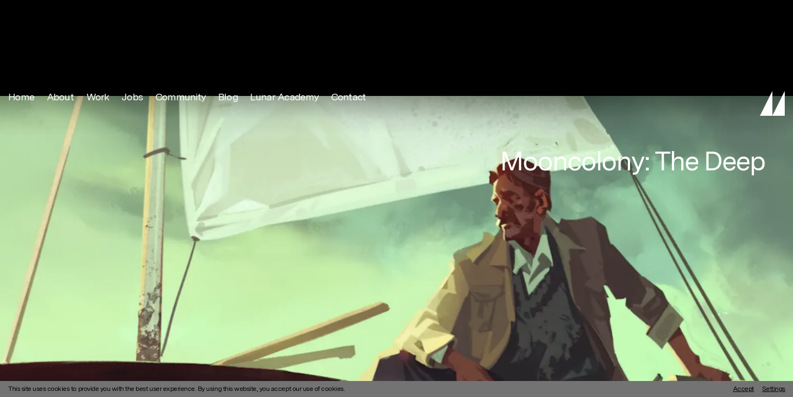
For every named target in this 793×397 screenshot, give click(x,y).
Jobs (132, 14)
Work (98, 14)
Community (180, 14)
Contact (348, 14)
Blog (228, 14)
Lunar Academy (284, 14)
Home (21, 14)
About (60, 14)
